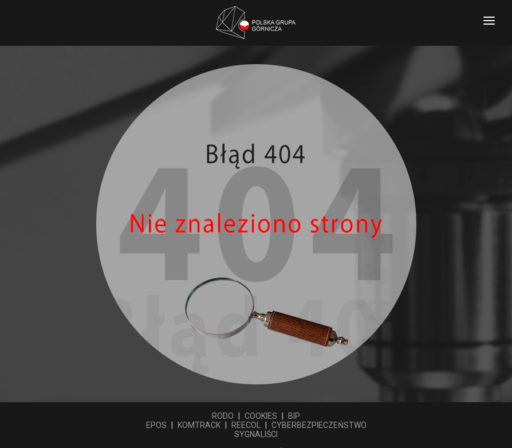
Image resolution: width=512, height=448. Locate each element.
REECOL (246, 425)
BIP (294, 416)
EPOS (156, 425)
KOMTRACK (199, 425)
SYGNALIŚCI (256, 434)
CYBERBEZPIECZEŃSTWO (319, 425)
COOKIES (261, 416)
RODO (223, 416)
